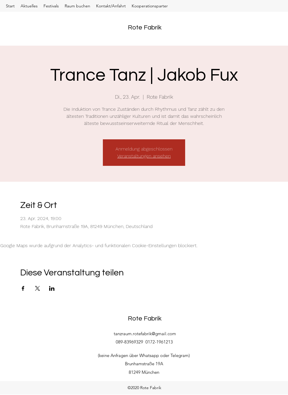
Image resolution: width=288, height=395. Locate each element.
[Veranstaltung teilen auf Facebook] (23, 288)
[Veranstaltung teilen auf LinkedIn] (52, 288)
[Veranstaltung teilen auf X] (37, 288)
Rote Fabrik (145, 27)
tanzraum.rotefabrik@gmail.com (145, 333)
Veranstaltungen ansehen (144, 156)
